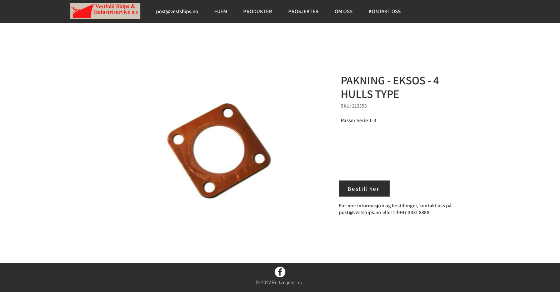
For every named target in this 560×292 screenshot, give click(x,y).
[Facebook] (280, 272)
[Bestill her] (364, 188)
